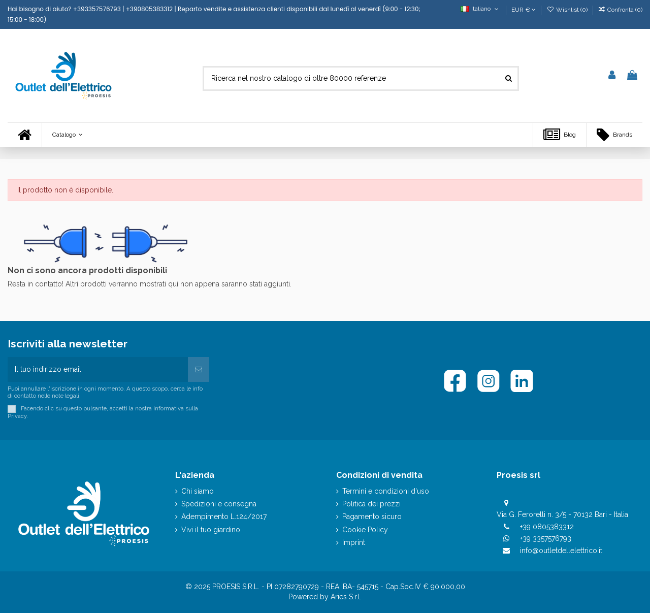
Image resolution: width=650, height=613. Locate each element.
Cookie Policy (365, 530)
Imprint (353, 542)
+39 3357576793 (545, 538)
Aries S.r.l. (346, 597)
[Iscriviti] (198, 369)
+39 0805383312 (547, 527)
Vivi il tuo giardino (210, 530)
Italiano (481, 8)
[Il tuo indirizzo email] (98, 369)
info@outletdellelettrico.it (561, 550)
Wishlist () (567, 9)
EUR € (523, 9)
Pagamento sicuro (372, 516)
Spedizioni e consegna (218, 504)
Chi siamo (197, 491)
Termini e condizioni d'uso (385, 491)
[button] (67, 135)
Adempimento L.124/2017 (224, 516)
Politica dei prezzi (371, 504)
